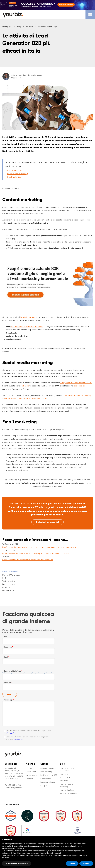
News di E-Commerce (68, 794)
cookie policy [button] (19, 851)
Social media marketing (17, 174)
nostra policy (18, 739)
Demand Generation (11, 575)
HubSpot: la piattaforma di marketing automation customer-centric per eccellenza (39, 547)
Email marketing (14, 177)
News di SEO (65, 774)
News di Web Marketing (65, 779)
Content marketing (15, 170)
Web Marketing (8, 581)
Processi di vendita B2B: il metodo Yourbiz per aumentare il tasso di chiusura (35, 553)
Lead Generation (28, 317)
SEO (4, 578)
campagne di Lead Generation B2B (76, 383)
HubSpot (6, 587)
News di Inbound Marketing (66, 785)
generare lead (80, 386)
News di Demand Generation (67, 769)
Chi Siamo (30, 768)
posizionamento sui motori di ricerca (27, 326)
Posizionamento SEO (48, 775)
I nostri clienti (31, 772)
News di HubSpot (67, 790)
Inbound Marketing (10, 584)
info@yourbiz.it (16, 788)
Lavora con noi (31, 775)
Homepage (7, 26)
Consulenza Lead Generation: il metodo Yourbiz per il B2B (27, 560)
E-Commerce (8, 590)
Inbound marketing (47, 782)
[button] (92, 842)
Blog (19, 26)
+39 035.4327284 (15, 785)
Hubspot (25, 386)
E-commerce (45, 779)
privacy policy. (11, 733)
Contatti (29, 779)
